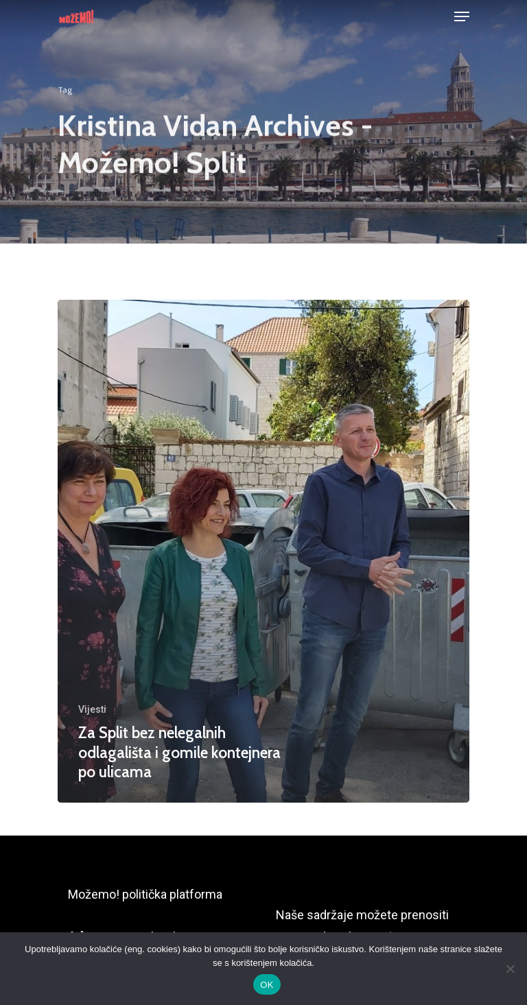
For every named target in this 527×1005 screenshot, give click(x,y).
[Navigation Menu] (461, 16)
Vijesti (92, 709)
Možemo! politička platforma (145, 894)
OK (266, 985)
